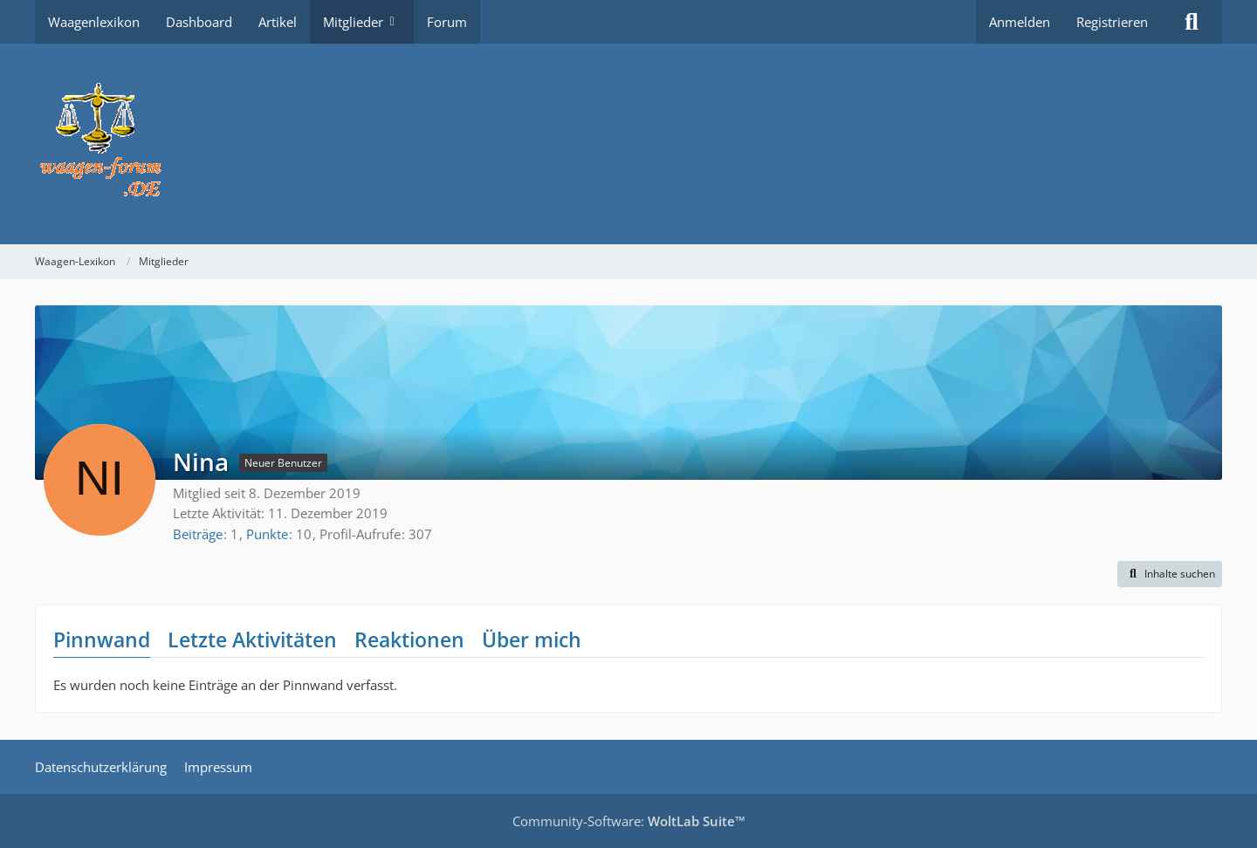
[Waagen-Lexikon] (628, 144)
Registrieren (1112, 22)
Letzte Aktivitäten (252, 639)
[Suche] (1191, 22)
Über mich (531, 639)
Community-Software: (628, 821)
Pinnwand (101, 639)
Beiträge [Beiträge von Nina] (198, 534)
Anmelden (1019, 22)
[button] (1169, 574)
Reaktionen (409, 639)
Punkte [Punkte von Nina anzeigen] (267, 534)
